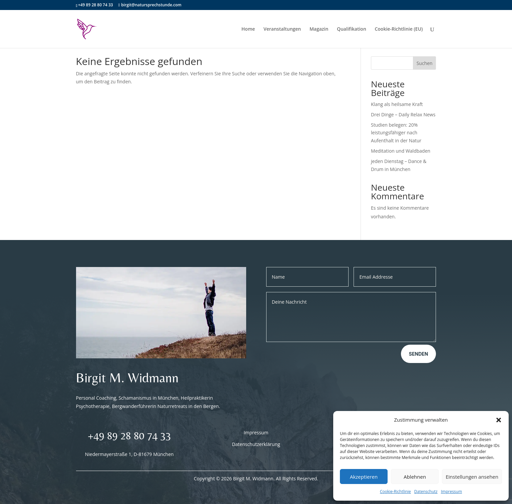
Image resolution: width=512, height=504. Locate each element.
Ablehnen (415, 476)
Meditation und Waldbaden (400, 151)
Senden (418, 354)
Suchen (425, 63)
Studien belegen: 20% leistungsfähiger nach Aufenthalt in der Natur (396, 133)
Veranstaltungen (282, 29)
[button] (498, 420)
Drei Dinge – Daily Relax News (403, 114)
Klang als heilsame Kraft (397, 104)
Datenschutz (426, 491)
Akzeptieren (364, 476)
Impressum (451, 491)
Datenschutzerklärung (256, 444)
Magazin (319, 29)
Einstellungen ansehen (472, 476)
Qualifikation (351, 29)
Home (248, 29)
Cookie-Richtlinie (395, 491)
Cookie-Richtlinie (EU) (399, 29)
